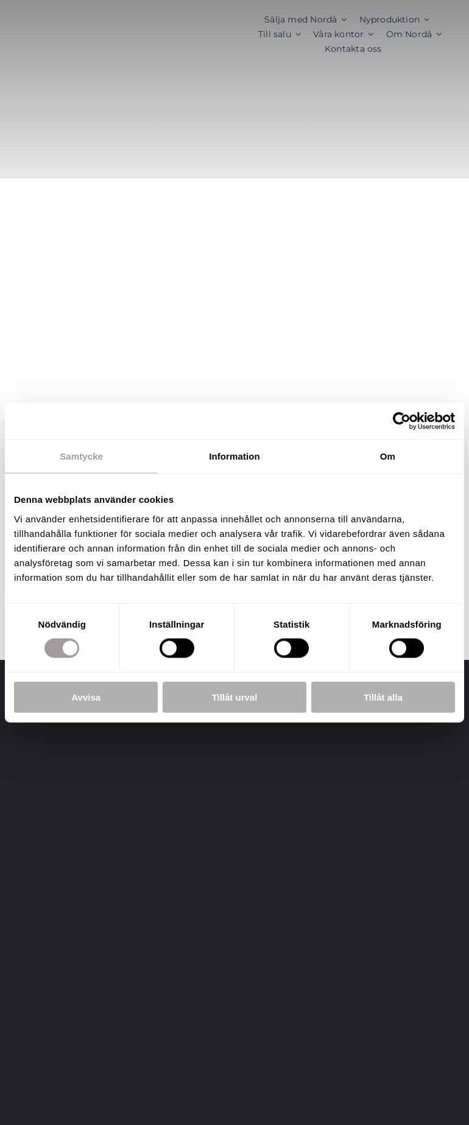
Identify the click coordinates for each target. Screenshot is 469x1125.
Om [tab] (387, 456)
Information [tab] (234, 456)
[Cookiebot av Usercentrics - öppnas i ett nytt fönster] (401, 421)
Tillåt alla (383, 697)
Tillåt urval (235, 697)
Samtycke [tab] (81, 456)
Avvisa (85, 697)
